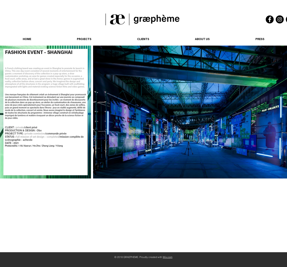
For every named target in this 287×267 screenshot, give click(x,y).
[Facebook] (270, 19)
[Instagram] (280, 19)
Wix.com (167, 257)
